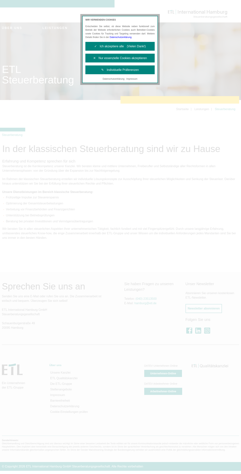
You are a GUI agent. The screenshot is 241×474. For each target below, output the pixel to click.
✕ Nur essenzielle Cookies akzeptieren (120, 58)
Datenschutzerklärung (121, 37)
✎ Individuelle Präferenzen (120, 69)
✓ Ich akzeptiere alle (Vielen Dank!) (120, 46)
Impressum (131, 79)
